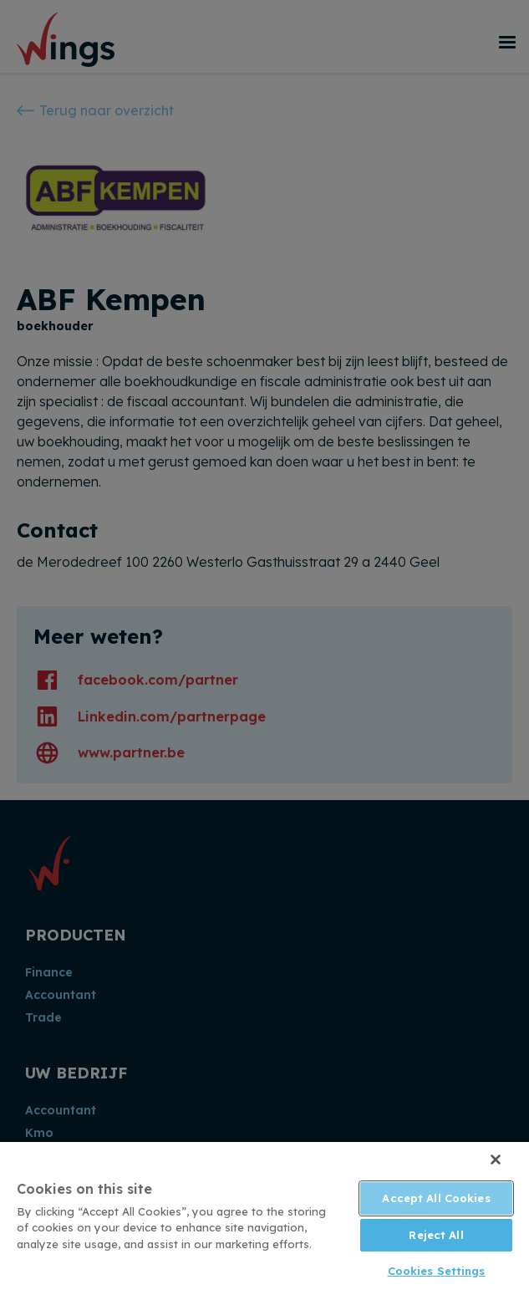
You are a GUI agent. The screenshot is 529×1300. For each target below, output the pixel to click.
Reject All (436, 1234)
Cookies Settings (437, 1270)
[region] (264, 1221)
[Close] (496, 1160)
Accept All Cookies (436, 1198)
